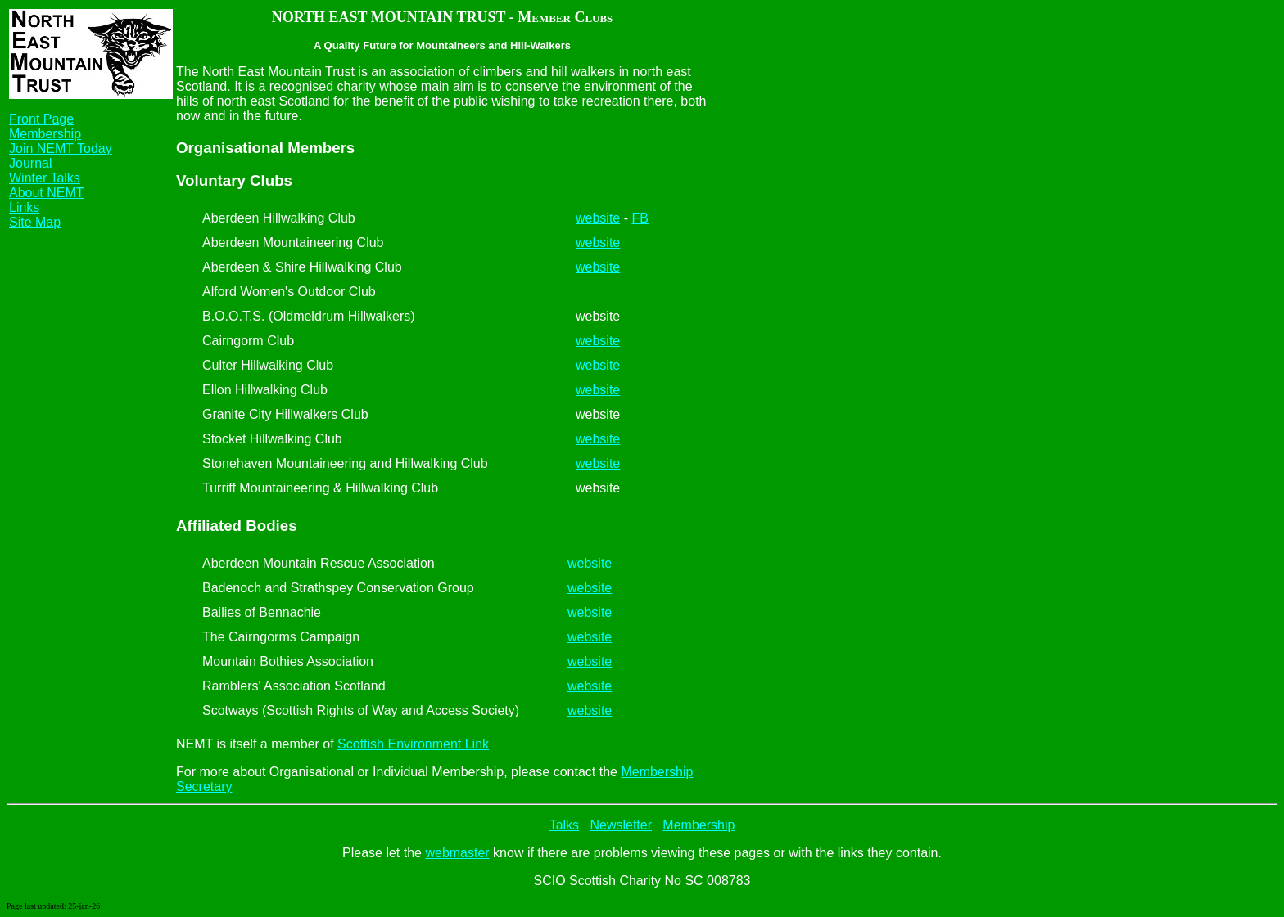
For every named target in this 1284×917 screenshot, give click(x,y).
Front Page (41, 119)
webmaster (457, 853)
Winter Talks (44, 178)
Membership (45, 134)
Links (24, 207)
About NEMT (46, 193)
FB (639, 218)
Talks (564, 825)
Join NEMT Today (60, 148)
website (598, 218)
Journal (30, 163)
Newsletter (621, 825)
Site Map (35, 222)
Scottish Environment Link (413, 744)
